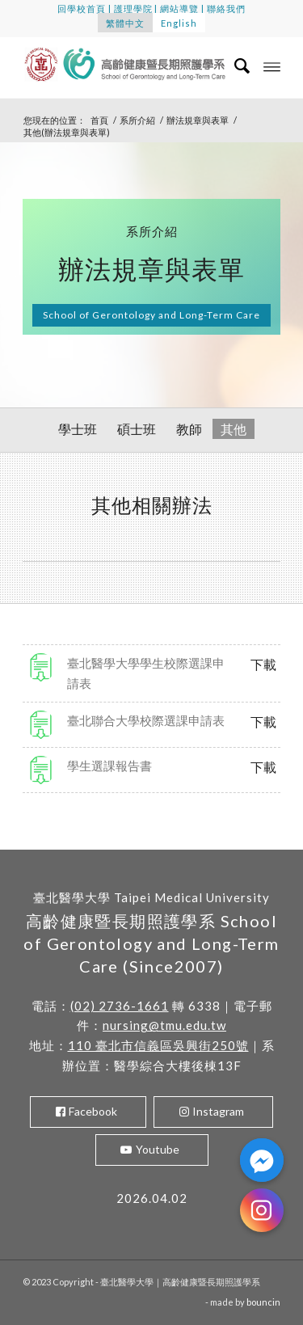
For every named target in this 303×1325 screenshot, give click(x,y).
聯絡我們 (226, 8)
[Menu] (271, 65)
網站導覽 (179, 8)
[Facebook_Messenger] (262, 1160)
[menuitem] (234, 65)
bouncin (263, 1302)
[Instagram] (262, 1210)
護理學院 (133, 8)
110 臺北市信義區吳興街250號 (158, 1045)
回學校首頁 (81, 8)
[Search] (234, 65)
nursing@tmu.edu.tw (164, 1025)
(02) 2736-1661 (119, 1005)
